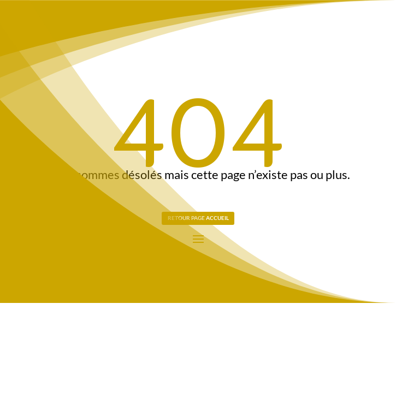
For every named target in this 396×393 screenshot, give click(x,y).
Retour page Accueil (198, 218)
